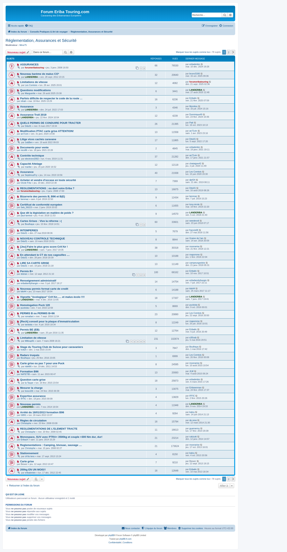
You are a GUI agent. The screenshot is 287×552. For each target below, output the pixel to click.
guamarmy (194, 428)
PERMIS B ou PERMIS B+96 (37, 313)
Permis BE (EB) (29, 329)
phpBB (111, 535)
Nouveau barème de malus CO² (39, 73)
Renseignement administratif (38, 280)
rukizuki (193, 436)
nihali (23, 101)
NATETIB (25, 374)
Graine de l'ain (196, 238)
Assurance (26, 106)
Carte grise (27, 461)
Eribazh (24, 439)
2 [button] (228, 52)
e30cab (193, 337)
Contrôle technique (32, 155)
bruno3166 (194, 73)
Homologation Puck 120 (35, 305)
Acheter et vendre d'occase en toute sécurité (48, 180)
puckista (25, 308)
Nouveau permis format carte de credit (44, 288)
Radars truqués (29, 355)
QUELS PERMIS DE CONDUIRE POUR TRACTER (50, 122)
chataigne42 (195, 163)
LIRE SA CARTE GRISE (34, 263)
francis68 (193, 230)
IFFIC (23, 399)
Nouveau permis (30, 404)
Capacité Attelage (31, 163)
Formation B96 (29, 371)
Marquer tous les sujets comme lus (193, 52)
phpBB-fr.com (125, 539)
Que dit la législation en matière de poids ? (47, 212)
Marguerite (30, 93)
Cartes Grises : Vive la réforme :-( (41, 220)
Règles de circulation (33, 420)
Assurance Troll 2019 (33, 114)
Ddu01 (28, 126)
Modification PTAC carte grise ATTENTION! (47, 131)
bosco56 (29, 391)
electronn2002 (32, 158)
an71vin (25, 134)
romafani (29, 316)
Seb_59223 (26, 207)
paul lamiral (26, 215)
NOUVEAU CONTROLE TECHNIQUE (42, 238)
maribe (28, 167)
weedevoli (194, 220)
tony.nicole (194, 204)
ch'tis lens (29, 456)
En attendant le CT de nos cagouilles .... (45, 254)
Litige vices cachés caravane (38, 139)
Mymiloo (193, 106)
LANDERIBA (31, 77)
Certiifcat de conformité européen (41, 204)
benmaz (25, 199)
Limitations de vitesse (34, 82)
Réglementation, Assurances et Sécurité (41, 40)
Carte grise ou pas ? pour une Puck (42, 363)
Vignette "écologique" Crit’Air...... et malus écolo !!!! (52, 296)
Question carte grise (33, 379)
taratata (28, 324)
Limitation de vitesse (33, 337)
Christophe (26, 423)
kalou (192, 412)
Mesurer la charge (31, 387)
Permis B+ (26, 271)
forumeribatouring (34, 67)
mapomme (194, 254)
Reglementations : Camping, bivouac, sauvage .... (51, 445)
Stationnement (29, 453)
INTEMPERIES (29, 230)
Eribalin (193, 98)
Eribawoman (195, 387)
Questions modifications (35, 90)
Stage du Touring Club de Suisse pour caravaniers (51, 346)
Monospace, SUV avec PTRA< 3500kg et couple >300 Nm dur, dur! (61, 436)
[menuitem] (29, 25)
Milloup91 (29, 341)
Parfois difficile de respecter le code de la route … (51, 98)
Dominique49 (195, 114)
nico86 (24, 150)
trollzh (24, 349)
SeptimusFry (31, 175)
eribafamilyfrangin (29, 283)
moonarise (194, 246)
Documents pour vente (34, 147)
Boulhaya (29, 224)
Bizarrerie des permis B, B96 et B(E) (42, 196)
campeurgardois (197, 263)
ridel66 (28, 366)
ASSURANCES (29, 64)
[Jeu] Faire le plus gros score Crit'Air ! (44, 246)
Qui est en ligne (15, 494)
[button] (233, 52)
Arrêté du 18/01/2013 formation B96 (42, 412)
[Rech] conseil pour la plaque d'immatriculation (49, 321)
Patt (191, 122)
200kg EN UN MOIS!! (33, 469)
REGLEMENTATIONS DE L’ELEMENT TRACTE (48, 428)
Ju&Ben (29, 142)
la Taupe (29, 383)
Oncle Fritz (26, 183)
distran (24, 274)
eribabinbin (194, 64)
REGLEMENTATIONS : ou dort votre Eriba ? (47, 188)
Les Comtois (31, 85)
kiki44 (23, 291)
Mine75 (23, 45)
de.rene (193, 420)
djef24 (192, 180)
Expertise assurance (33, 396)
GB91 (23, 415)
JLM (191, 371)
